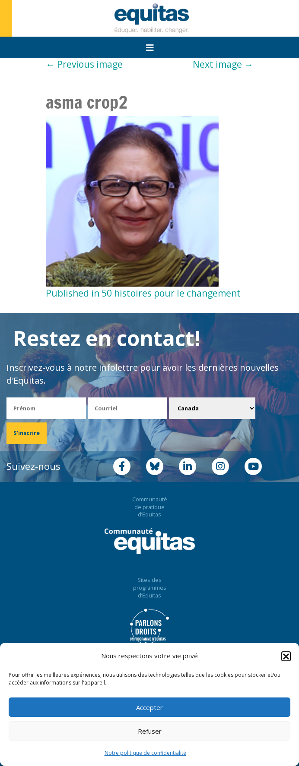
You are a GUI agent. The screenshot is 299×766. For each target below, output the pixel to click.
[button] (286, 656)
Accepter (149, 707)
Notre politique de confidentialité (145, 753)
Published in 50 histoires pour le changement (143, 293)
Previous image (84, 64)
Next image (223, 64)
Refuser (150, 731)
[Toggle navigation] (150, 48)
